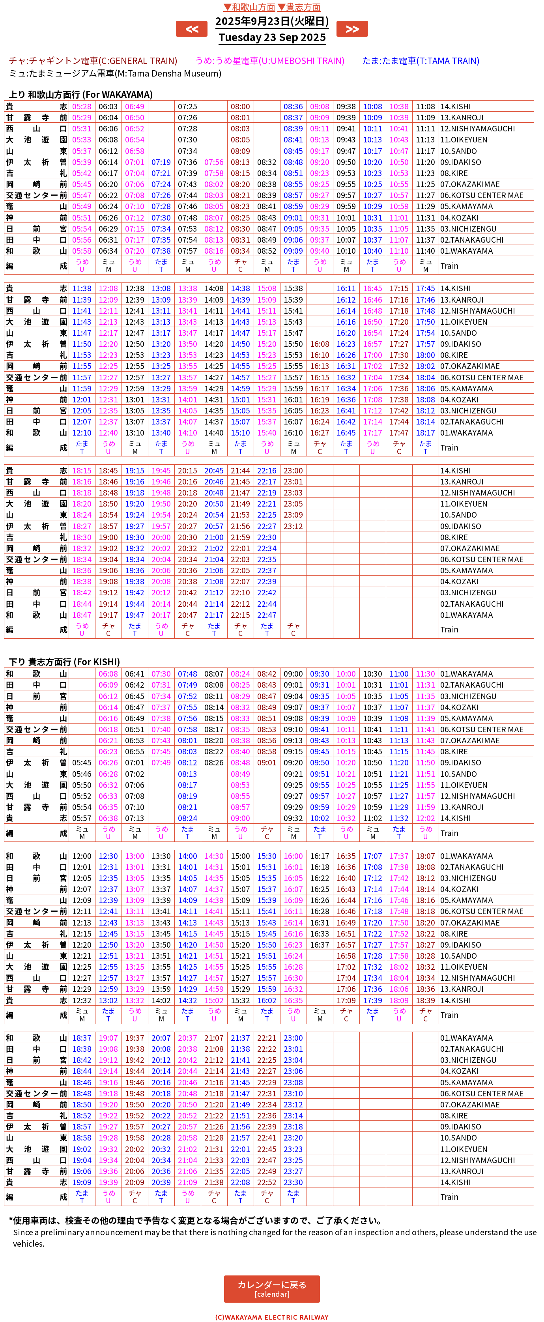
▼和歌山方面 (249, 6)
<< (191, 29)
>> (352, 29)
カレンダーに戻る (272, 1288)
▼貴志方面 (299, 6)
